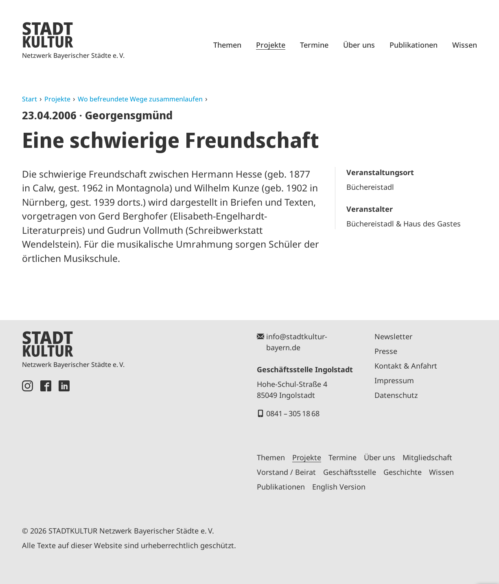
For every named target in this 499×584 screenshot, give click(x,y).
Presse (385, 351)
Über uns (359, 45)
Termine (314, 45)
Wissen (464, 45)
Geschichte (402, 472)
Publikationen (414, 45)
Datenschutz (396, 395)
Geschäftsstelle (349, 472)
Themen (227, 45)
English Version (338, 487)
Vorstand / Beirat (286, 472)
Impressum (394, 380)
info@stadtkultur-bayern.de (296, 342)
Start (29, 98)
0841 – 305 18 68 (293, 413)
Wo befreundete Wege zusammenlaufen (140, 98)
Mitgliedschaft (427, 457)
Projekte (270, 45)
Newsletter (393, 336)
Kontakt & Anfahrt (405, 366)
